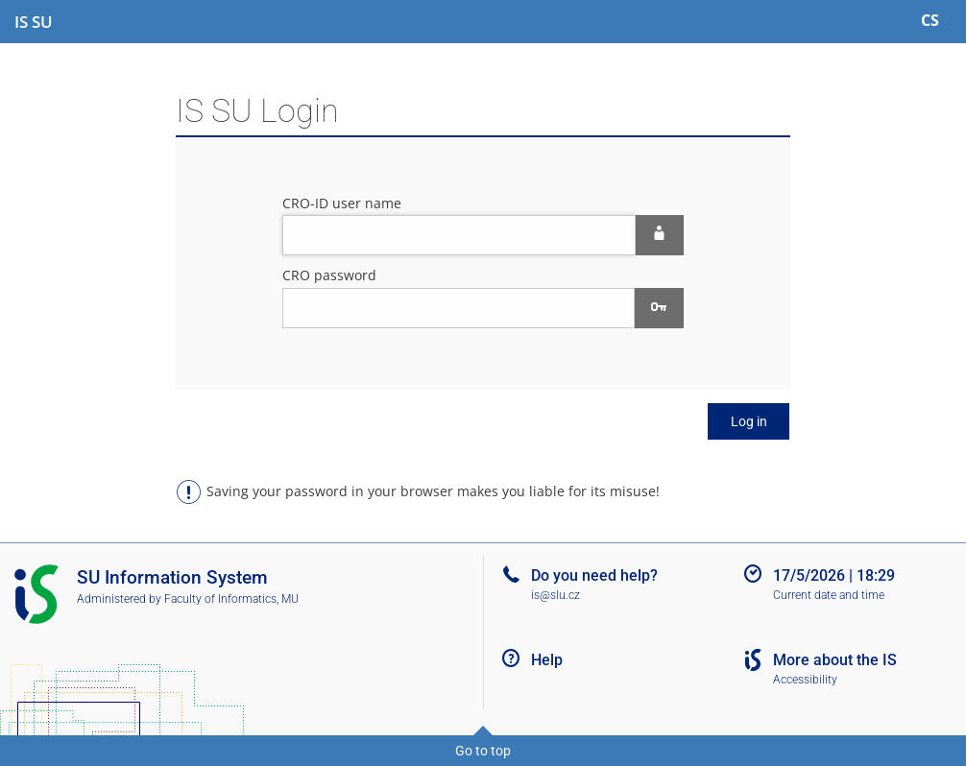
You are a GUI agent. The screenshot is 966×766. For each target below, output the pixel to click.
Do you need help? (594, 575)
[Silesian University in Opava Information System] (33, 22)
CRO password (329, 275)
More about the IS (835, 660)
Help (547, 660)
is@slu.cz (555, 595)
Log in (749, 421)
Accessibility (805, 679)
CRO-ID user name (341, 203)
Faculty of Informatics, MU (231, 599)
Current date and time (828, 595)
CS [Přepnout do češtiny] (930, 20)
